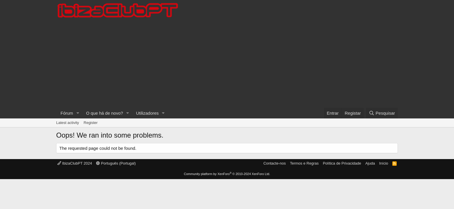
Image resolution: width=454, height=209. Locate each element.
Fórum (67, 113)
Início (383, 163)
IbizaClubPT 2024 (74, 163)
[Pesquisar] (382, 113)
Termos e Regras (304, 163)
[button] (78, 113)
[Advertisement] (227, 64)
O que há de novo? (104, 113)
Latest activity (67, 122)
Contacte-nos (274, 163)
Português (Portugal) (116, 163)
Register (91, 122)
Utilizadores (147, 113)
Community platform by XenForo (227, 174)
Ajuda (370, 163)
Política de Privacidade (342, 163)
